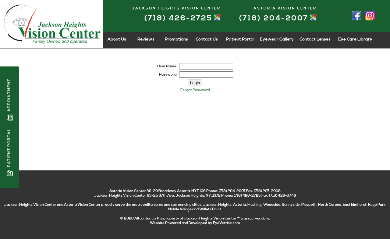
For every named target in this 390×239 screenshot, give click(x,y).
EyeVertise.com (226, 223)
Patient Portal (10, 152)
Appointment (10, 100)
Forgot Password (195, 90)
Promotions (176, 39)
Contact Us (207, 39)
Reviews (145, 39)
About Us (117, 39)
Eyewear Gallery (277, 39)
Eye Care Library (355, 39)
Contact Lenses (315, 39)
